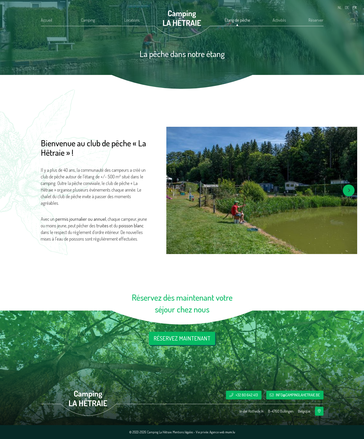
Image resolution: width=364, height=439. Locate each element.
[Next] (349, 190)
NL (340, 7)
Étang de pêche (237, 20)
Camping (88, 20)
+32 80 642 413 (247, 395)
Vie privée (202, 432)
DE (347, 7)
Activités (279, 20)
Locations (132, 20)
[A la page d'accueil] (182, 18)
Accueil (46, 20)
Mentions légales (183, 432)
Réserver (315, 20)
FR (355, 7)
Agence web (217, 432)
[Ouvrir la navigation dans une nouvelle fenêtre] (319, 411)
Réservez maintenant (182, 338)
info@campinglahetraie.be (298, 395)
